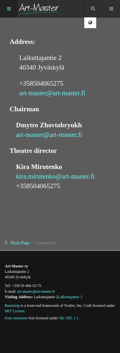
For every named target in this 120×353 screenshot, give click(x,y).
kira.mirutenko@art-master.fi (55, 176)
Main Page (20, 242)
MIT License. (15, 311)
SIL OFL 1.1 (68, 318)
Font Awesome (16, 318)
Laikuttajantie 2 (70, 297)
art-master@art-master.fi (52, 93)
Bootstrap (12, 305)
